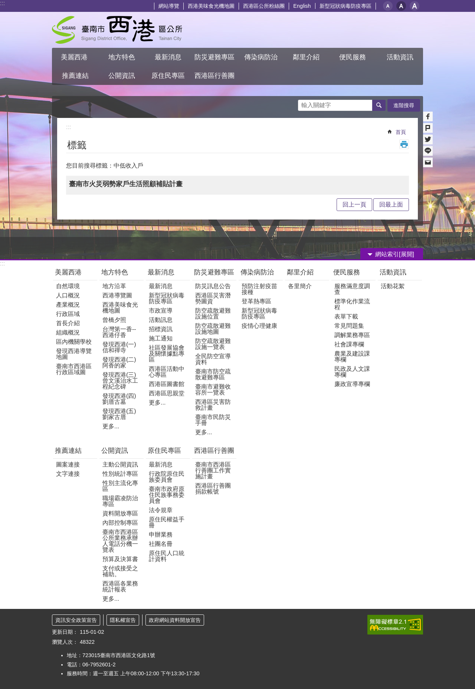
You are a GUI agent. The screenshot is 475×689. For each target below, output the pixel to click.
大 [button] (414, 6)
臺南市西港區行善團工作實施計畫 (213, 470)
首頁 (401, 132)
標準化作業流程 (352, 304)
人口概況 (68, 295)
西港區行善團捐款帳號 (213, 488)
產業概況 (68, 304)
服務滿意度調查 (352, 289)
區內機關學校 (74, 342)
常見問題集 (349, 326)
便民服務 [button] (353, 57)
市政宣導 (161, 310)
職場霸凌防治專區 (120, 501)
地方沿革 (114, 286)
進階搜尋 (403, 105)
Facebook (428, 116)
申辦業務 (161, 534)
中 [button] (401, 6)
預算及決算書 (120, 559)
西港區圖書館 (166, 384)
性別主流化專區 (120, 486)
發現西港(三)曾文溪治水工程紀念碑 (120, 381)
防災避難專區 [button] (214, 57)
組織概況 (68, 332)
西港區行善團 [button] (214, 75)
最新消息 (161, 272)
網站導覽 (168, 6)
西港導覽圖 (117, 295)
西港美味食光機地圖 (211, 6)
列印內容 (404, 144)
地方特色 (114, 272)
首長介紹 (68, 323)
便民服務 (347, 272)
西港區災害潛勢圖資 (213, 298)
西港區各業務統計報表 (120, 586)
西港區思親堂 (166, 393)
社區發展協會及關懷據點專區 (166, 353)
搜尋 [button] (379, 105)
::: (2, 3)
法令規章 (161, 510)
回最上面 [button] (391, 204)
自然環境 (68, 286)
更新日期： (65, 632)
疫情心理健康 (259, 326)
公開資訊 (114, 450)
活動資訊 (393, 272)
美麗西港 (69, 272)
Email (428, 162)
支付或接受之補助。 (120, 571)
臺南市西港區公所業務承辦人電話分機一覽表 (120, 541)
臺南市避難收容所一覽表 (213, 389)
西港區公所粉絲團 (264, 6)
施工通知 (161, 338)
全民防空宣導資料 (213, 359)
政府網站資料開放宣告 (175, 620)
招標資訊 (161, 329)
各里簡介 (300, 286)
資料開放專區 (120, 513)
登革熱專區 (256, 301)
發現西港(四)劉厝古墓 (119, 399)
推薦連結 (68, 450)
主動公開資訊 (120, 464)
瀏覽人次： (65, 642)
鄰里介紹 (301, 272)
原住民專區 (164, 450)
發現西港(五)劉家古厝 (119, 414)
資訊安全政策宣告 (76, 620)
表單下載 (346, 316)
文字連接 (68, 474)
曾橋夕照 (114, 320)
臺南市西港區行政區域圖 (74, 369)
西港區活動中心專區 (166, 372)
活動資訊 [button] (400, 57)
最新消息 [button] (168, 57)
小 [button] (388, 6)
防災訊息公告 (213, 286)
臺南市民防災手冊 (213, 420)
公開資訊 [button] (121, 75)
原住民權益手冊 (166, 522)
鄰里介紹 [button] (307, 57)
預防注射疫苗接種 (259, 289)
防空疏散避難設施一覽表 (213, 344)
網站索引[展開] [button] (394, 254)
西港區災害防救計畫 (213, 405)
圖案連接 (68, 464)
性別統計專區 (120, 474)
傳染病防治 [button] (261, 57)
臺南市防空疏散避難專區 (213, 374)
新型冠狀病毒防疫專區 (345, 6)
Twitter (428, 139)
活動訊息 (161, 320)
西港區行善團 (214, 450)
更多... (110, 426)
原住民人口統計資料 (166, 556)
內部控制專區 (120, 523)
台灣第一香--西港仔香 (119, 332)
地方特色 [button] (121, 57)
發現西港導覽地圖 (74, 354)
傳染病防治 (257, 272)
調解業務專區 (352, 335)
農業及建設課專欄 (352, 356)
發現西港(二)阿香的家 (119, 362)
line (428, 151)
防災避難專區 (214, 272)
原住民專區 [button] (168, 75)
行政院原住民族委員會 (166, 477)
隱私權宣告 (123, 620)
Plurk (428, 128)
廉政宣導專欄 (352, 384)
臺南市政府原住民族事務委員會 (166, 495)
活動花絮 (392, 286)
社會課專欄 (349, 344)
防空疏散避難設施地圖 (213, 329)
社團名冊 (161, 544)
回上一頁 (354, 204)
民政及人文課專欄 (352, 372)
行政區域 (68, 314)
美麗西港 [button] (75, 57)
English (302, 6)
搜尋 (304, 103)
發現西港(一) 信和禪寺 (119, 347)
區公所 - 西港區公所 (117, 30)
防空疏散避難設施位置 (213, 313)
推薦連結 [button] (75, 75)
